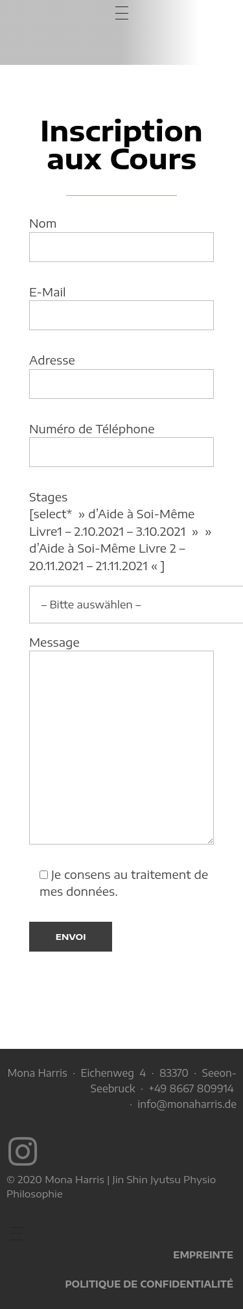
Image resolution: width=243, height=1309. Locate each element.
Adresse (121, 375)
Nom (121, 238)
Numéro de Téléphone (121, 444)
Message (121, 740)
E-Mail (121, 307)
